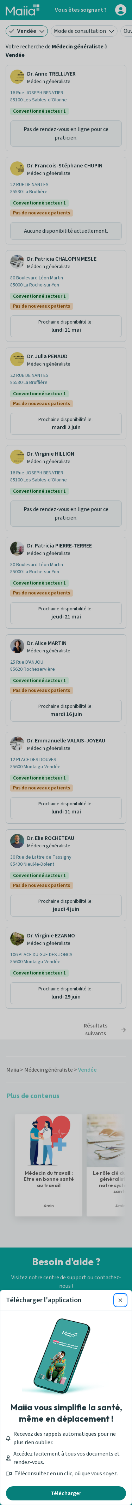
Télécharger (66, 1493)
